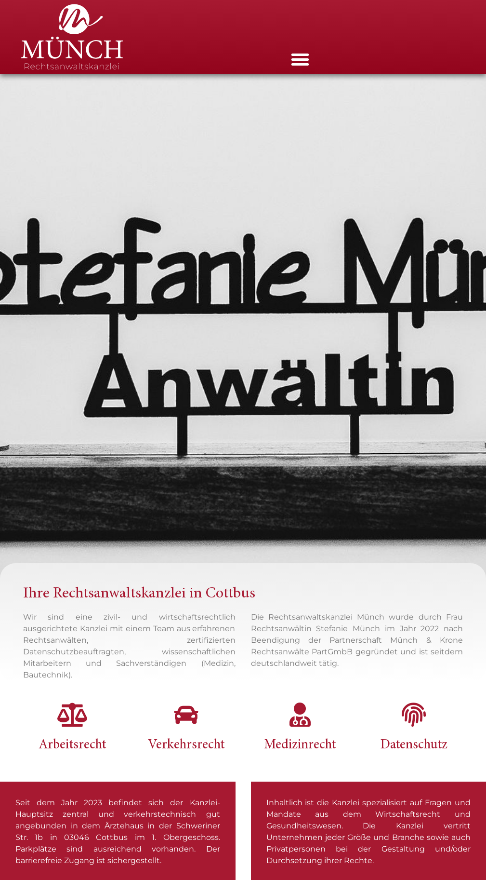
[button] (300, 59)
